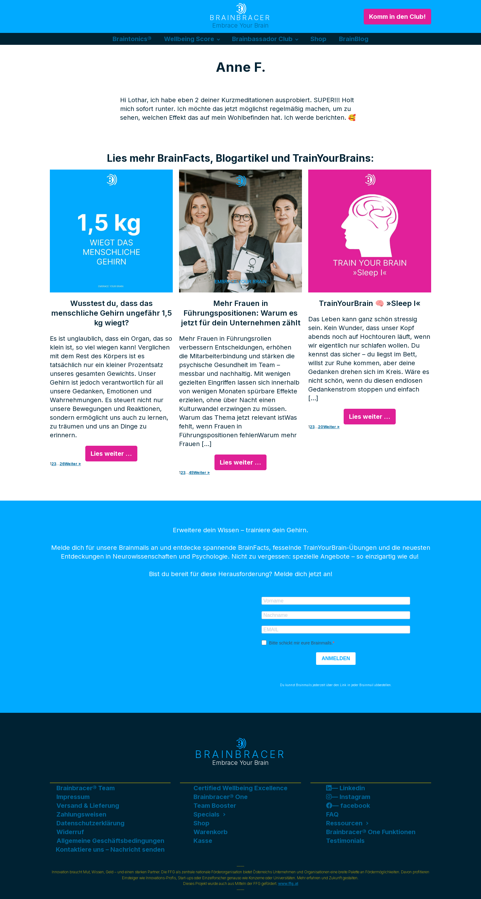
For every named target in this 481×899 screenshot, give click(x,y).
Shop (318, 39)
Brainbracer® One (220, 797)
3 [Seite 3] (55, 463)
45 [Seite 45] (191, 472)
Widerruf (70, 832)
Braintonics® (132, 39)
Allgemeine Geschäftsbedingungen (110, 840)
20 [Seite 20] (320, 426)
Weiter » (73, 463)
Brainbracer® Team (85, 788)
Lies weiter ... (111, 453)
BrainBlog (353, 39)
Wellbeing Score (189, 39)
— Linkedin (345, 788)
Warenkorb (210, 832)
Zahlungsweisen (81, 814)
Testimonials (345, 840)
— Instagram (348, 797)
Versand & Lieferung (87, 805)
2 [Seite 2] (52, 463)
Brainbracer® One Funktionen (370, 832)
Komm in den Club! (397, 16)
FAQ (332, 814)
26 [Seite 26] (62, 463)
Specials (206, 814)
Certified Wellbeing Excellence (240, 788)
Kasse (202, 840)
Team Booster (214, 805)
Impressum (73, 797)
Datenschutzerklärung (90, 823)
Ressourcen (344, 823)
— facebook (348, 805)
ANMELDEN (336, 658)
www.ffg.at (288, 883)
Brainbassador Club (262, 39)
